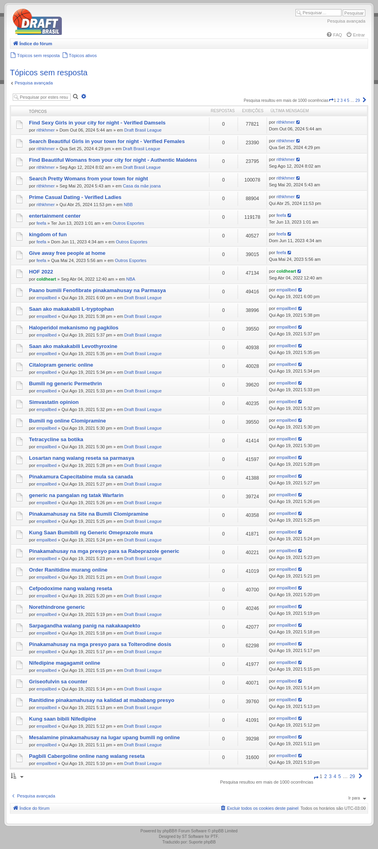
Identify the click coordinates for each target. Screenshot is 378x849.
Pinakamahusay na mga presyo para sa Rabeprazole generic (104, 551)
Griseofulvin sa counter (58, 682)
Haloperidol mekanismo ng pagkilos (74, 328)
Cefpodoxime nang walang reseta (70, 588)
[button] (331, 100)
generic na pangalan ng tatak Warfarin (76, 495)
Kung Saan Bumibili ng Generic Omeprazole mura (91, 532)
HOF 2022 (41, 272)
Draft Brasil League (142, 130)
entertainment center (55, 216)
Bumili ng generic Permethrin (65, 383)
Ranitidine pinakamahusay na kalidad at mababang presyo (101, 700)
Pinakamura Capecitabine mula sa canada (81, 477)
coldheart (46, 279)
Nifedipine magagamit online (64, 663)
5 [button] (348, 100)
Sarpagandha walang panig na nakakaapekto (84, 626)
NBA (130, 279)
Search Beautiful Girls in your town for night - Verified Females (107, 141)
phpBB (169, 831)
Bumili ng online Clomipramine (67, 421)
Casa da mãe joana (142, 186)
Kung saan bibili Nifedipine (62, 719)
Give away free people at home (67, 253)
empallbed (46, 297)
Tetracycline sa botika (56, 439)
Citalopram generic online (61, 365)
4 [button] (345, 100)
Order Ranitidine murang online (68, 570)
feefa (41, 223)
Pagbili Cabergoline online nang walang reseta (87, 756)
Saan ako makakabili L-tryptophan (71, 309)
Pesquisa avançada (346, 21)
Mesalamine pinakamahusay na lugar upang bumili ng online (104, 737)
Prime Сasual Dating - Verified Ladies (75, 197)
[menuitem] (334, 35)
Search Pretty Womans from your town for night (88, 179)
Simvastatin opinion (54, 402)
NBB (128, 204)
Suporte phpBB (202, 842)
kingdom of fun (48, 234)
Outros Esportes (128, 223)
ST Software (193, 836)
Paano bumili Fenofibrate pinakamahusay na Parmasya (97, 290)
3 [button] (341, 100)
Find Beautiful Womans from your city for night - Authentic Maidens (113, 160)
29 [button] (357, 100)
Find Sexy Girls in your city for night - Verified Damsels (97, 123)
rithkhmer (45, 130)
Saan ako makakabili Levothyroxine (73, 346)
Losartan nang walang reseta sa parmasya (81, 458)
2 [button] (338, 100)
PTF (214, 836)
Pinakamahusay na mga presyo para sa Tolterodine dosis (100, 644)
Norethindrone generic (57, 607)
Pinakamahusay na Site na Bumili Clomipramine (88, 514)
